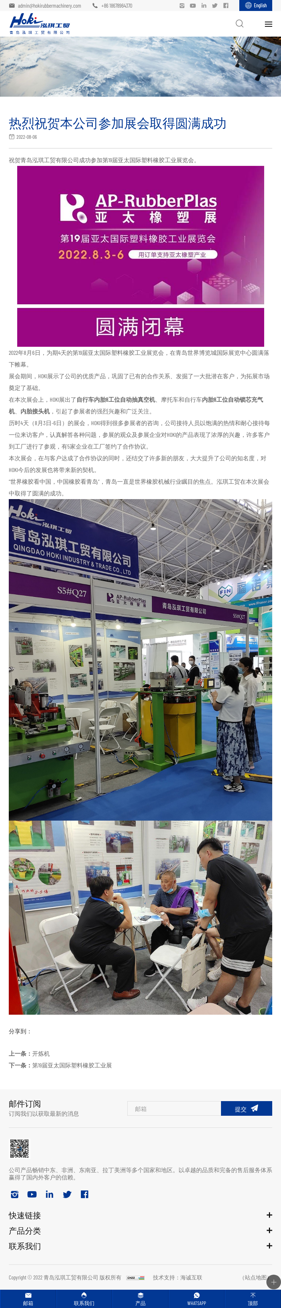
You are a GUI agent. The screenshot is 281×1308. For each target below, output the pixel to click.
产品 (140, 1303)
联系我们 (84, 1303)
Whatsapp (196, 1303)
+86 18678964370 (116, 5)
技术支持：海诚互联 (177, 1277)
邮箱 (28, 1303)
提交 (241, 1109)
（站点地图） (255, 1277)
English (260, 5)
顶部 (253, 1303)
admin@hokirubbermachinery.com (49, 5)
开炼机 (41, 1053)
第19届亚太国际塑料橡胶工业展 (72, 1065)
